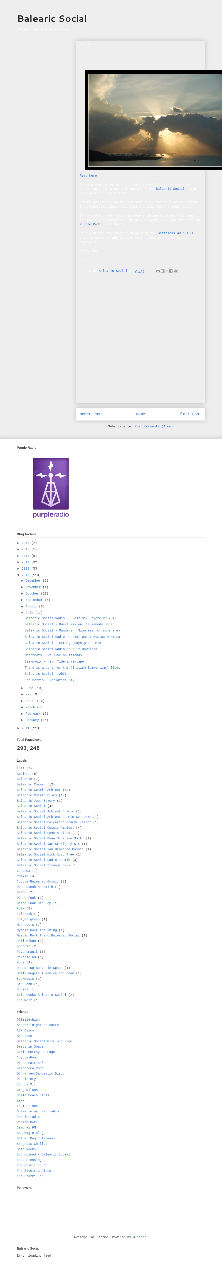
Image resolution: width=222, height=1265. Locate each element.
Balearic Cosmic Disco (37, 795)
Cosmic (22, 876)
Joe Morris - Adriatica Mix (49, 680)
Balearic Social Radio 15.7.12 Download (61, 649)
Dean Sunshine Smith (35, 887)
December (34, 581)
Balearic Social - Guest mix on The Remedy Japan (69, 624)
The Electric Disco (34, 1171)
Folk (21, 908)
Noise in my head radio (38, 1111)
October (33, 593)
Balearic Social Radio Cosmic (43, 860)
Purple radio (28, 1117)
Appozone (24, 1036)
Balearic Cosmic (31, 784)
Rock (21, 962)
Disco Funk (26, 898)
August (32, 606)
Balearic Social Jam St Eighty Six (48, 844)
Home (140, 414)
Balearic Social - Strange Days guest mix (63, 643)
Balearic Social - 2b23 (46, 674)
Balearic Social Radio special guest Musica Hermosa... (75, 637)
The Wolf (24, 1000)
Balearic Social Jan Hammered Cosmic (50, 849)
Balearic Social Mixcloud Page (44, 1041)
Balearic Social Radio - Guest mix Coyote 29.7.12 (70, 618)
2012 (26, 575)
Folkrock (24, 914)
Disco (21, 892)
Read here (88, 176)
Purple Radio (91, 224)
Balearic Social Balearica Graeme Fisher (54, 822)
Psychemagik (27, 952)
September (34, 600)
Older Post (189, 414)
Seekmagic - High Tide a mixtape (54, 661)
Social (22, 989)
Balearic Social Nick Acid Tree (45, 854)
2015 (26, 556)
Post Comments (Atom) (154, 426)
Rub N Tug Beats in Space (40, 968)
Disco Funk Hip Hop (34, 903)
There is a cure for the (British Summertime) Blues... (75, 668)
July (30, 613)
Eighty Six (26, 1084)
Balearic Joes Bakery (36, 801)
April (31, 701)
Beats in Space (30, 1046)
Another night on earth (38, 1025)
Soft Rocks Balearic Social (41, 995)
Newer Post (91, 414)
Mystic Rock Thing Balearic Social (48, 935)
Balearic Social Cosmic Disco (43, 833)
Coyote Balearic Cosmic (38, 881)
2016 (26, 549)
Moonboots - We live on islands (53, 655)
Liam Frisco (27, 1106)
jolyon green (28, 919)
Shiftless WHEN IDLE (176, 233)
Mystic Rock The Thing (37, 930)
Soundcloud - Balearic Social (43, 1154)
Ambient (23, 774)
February (34, 714)
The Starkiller (30, 1176)
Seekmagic (25, 979)
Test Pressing (29, 1160)
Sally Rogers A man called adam (45, 973)
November (34, 587)
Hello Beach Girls (33, 1095)
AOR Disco (25, 1030)
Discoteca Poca (30, 1068)
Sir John (24, 984)
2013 (26, 568)
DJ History (26, 1079)
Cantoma (23, 871)
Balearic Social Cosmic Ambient (45, 828)
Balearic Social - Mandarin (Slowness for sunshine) (72, 630)
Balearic (24, 779)
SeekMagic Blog (30, 1133)
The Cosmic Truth (32, 1165)
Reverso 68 (26, 957)
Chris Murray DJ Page (36, 1052)
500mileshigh (28, 1019)
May (29, 694)
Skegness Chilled (32, 1144)
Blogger (139, 1237)
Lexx (21, 1100)
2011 (26, 728)
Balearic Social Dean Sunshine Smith (50, 838)
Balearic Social (52, 18)
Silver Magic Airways (36, 1138)
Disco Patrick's (31, 1063)
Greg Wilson (27, 1090)
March (31, 707)
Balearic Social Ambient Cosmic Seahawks (54, 817)
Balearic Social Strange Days (43, 865)
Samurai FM (26, 1127)
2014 (26, 562)
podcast (23, 946)
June (30, 688)
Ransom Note (27, 1122)
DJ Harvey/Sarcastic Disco (40, 1073)
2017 (26, 543)
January (33, 720)
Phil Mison (26, 941)
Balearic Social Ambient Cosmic (45, 811)
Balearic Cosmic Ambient (39, 790)
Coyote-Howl (27, 1057)
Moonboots (25, 925)
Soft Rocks (26, 1149)
